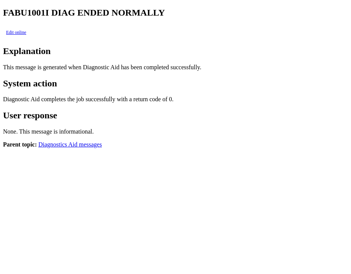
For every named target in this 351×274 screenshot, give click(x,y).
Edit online (16, 32)
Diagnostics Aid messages (70, 144)
